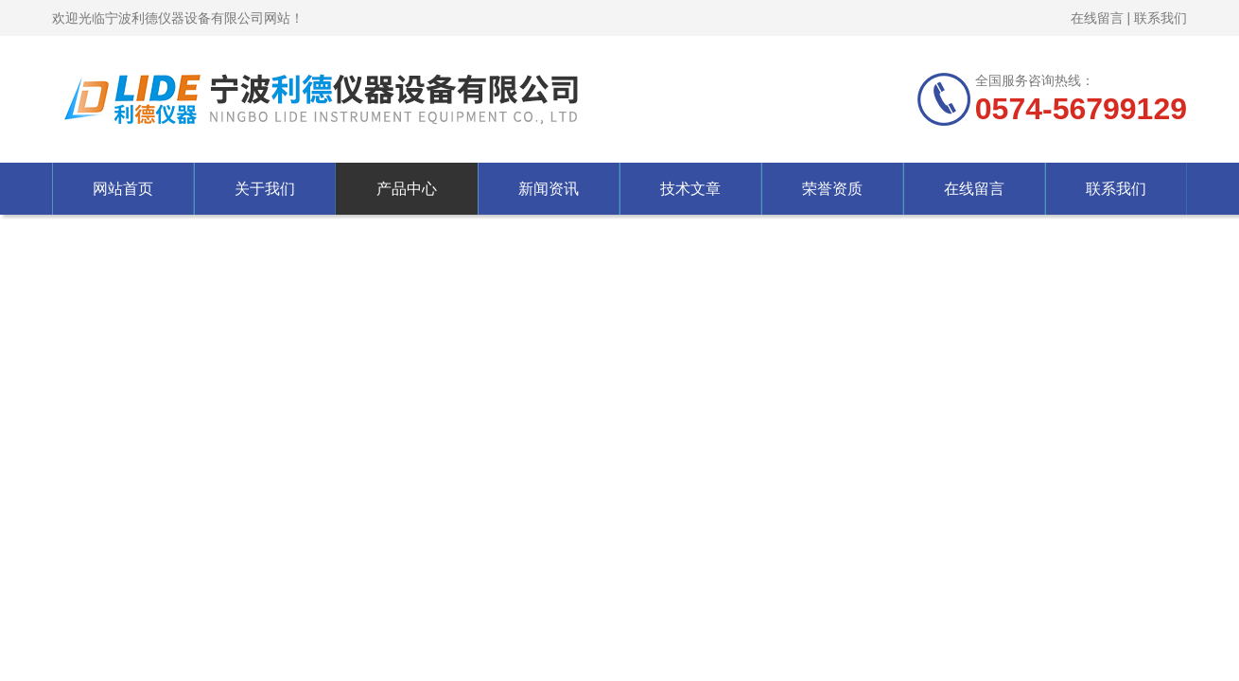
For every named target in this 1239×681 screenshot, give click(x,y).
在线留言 (1097, 18)
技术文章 (690, 189)
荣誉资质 (832, 189)
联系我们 (1160, 18)
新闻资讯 (548, 189)
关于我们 (265, 189)
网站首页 (123, 189)
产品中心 (406, 189)
